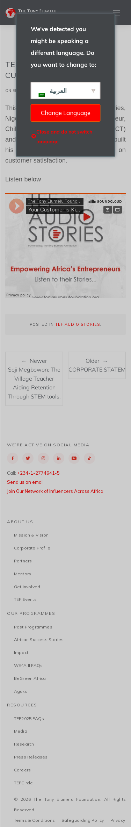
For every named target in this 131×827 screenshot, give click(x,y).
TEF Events (25, 599)
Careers (22, 769)
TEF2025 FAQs (29, 718)
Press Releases (31, 757)
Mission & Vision (31, 535)
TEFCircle (23, 782)
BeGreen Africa (30, 678)
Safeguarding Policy (82, 820)
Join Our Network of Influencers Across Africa (55, 491)
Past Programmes (33, 627)
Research (24, 744)
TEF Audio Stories (77, 324)
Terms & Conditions (34, 820)
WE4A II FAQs (28, 665)
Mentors (22, 573)
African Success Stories (39, 639)
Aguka (21, 691)
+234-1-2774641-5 (38, 473)
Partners (23, 560)
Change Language (65, 112)
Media (20, 731)
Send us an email (25, 482)
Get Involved (27, 586)
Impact (21, 652)
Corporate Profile (32, 548)
